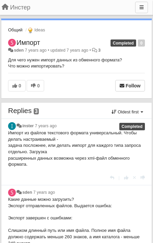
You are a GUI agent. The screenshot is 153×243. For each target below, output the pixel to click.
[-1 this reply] (143, 177)
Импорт (28, 42)
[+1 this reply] (126, 177)
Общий (15, 29)
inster (28, 126)
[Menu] (141, 7)
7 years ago (46, 126)
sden (19, 50)
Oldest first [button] (127, 111)
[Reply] (112, 177)
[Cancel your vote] (134, 177)
